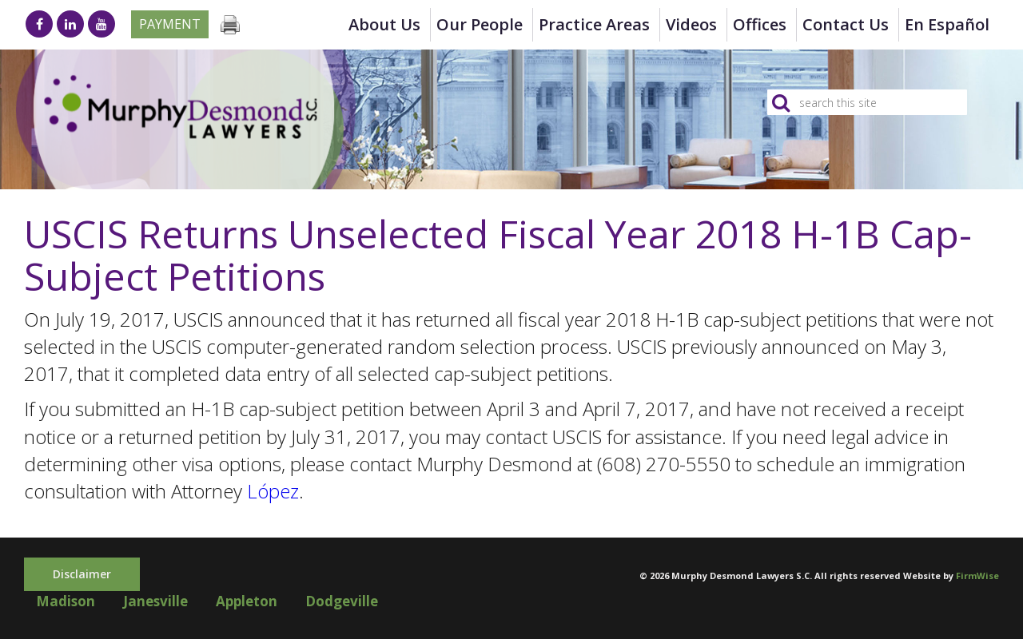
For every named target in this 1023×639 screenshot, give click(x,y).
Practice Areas (594, 24)
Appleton (246, 601)
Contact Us (845, 24)
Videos (691, 24)
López (273, 491)
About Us (384, 24)
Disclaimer (82, 573)
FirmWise (977, 575)
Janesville (155, 601)
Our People (479, 24)
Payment (170, 24)
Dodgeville (341, 601)
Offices (759, 24)
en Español (947, 24)
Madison (65, 601)
